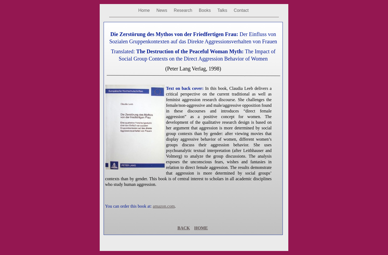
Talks (222, 10)
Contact (241, 10)
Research (183, 10)
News (162, 10)
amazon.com (164, 206)
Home (144, 10)
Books (205, 10)
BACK (184, 228)
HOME (201, 228)
